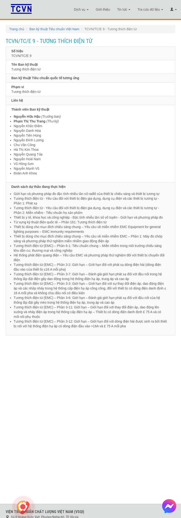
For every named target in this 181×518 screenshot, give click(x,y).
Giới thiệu (103, 9)
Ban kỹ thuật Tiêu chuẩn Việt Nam (54, 29)
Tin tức (124, 9)
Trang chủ (16, 29)
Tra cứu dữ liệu (150, 9)
